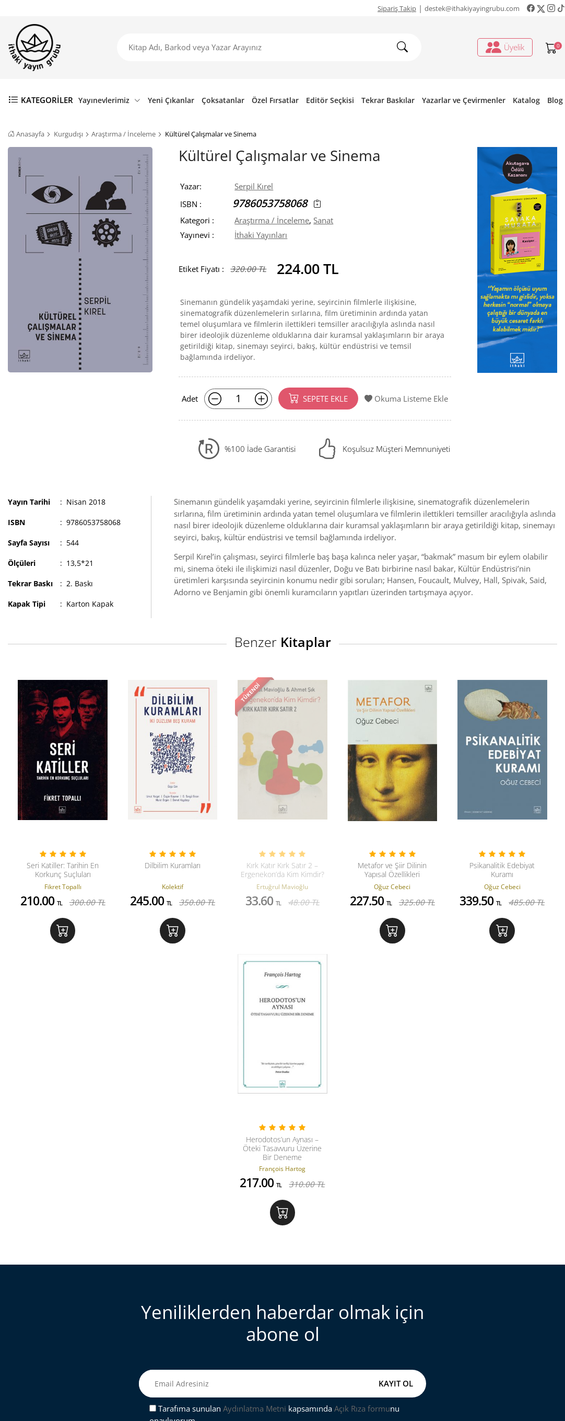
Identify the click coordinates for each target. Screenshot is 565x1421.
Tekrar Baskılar (388, 100)
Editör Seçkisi (330, 100)
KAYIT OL (396, 1122)
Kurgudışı (68, 134)
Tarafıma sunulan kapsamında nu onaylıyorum (274, 1153)
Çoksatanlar (223, 100)
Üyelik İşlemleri (330, 1266)
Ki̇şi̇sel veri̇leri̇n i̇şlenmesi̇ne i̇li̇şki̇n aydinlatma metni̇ (352, 1306)
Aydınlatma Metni (254, 1147)
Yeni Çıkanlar (171, 100)
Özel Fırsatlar (275, 100)
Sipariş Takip (397, 8)
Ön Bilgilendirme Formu (206, 1351)
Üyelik (505, 47)
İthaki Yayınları (260, 235)
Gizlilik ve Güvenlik (197, 1334)
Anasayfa (26, 134)
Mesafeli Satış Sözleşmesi (208, 1300)
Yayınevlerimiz (109, 100)
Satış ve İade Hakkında (203, 1317)
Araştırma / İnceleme (123, 134)
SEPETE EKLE (318, 398)
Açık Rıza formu (362, 1147)
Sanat (323, 220)
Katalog (526, 100)
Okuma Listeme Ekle (406, 398)
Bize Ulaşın (183, 1266)
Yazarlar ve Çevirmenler (463, 100)
